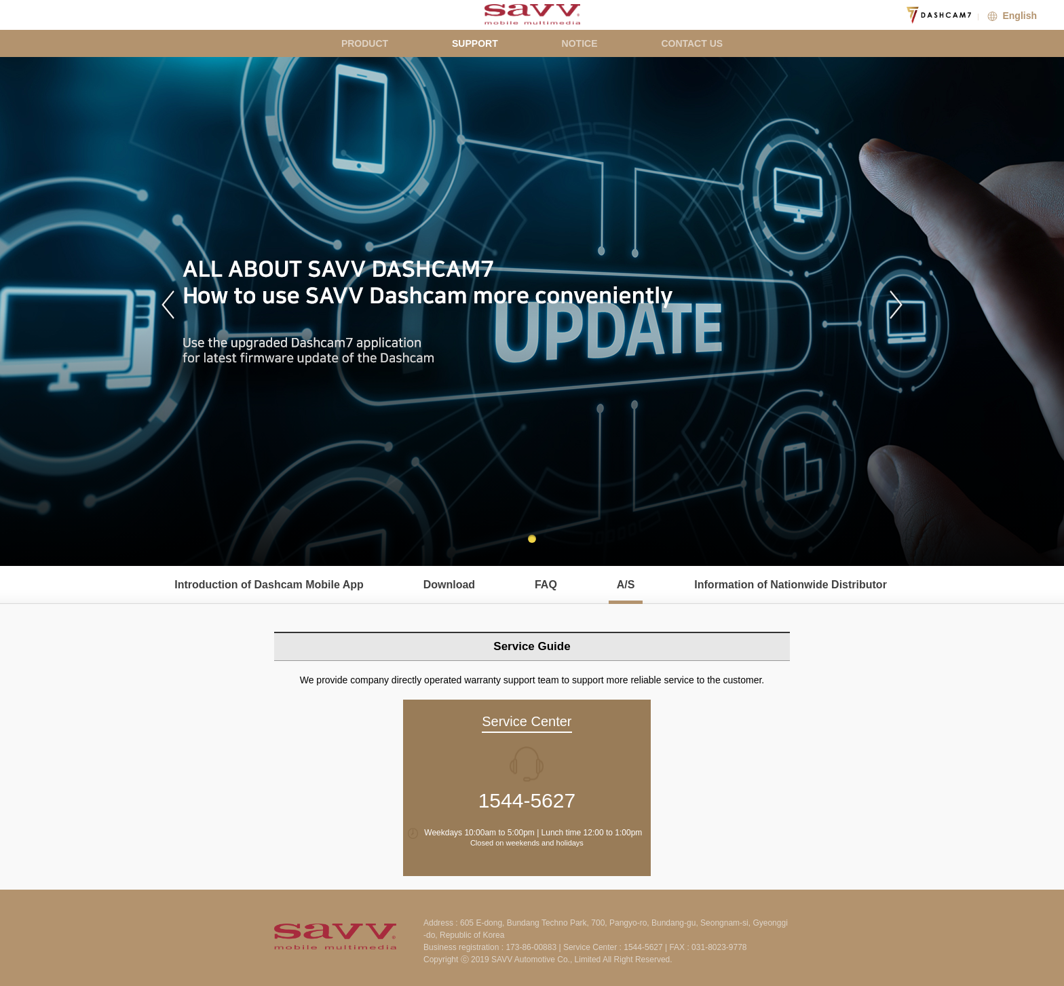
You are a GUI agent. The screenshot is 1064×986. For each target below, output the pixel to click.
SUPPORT (475, 43)
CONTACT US (692, 43)
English (1011, 15)
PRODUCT (364, 43)
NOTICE (580, 43)
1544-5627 (526, 800)
